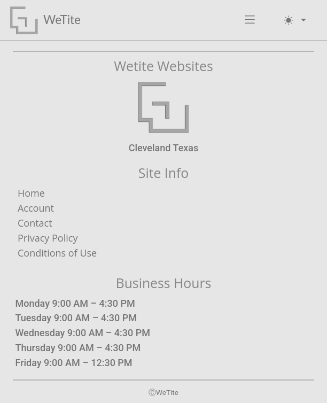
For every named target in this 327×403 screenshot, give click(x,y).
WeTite (62, 19)
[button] (250, 20)
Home (31, 193)
